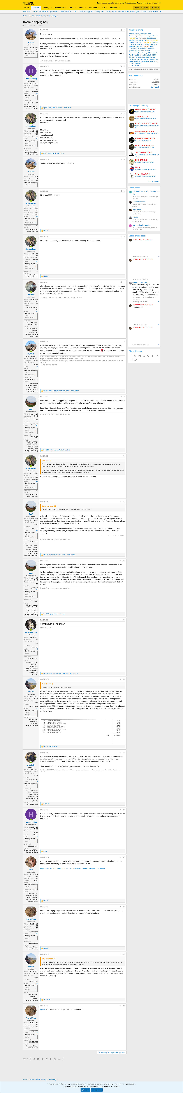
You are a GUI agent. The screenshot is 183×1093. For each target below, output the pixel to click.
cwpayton (135, 282)
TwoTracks (132, 36)
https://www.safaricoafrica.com (145, 119)
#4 (124, 159)
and (50, 746)
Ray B (131, 55)
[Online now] (31, 76)
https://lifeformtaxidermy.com (145, 112)
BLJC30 (27, 25)
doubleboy (145, 36)
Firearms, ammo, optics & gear (128, 11)
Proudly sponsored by (138, 106)
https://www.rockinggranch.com (145, 169)
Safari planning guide (86, 11)
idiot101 (154, 53)
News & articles (66, 11)
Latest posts (134, 188)
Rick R (131, 61)
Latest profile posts (137, 236)
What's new (59, 8)
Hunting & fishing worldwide (150, 11)
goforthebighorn (134, 51)
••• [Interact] (158, 256)
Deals (71, 8)
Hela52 (136, 55)
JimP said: (45, 460)
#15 (124, 752)
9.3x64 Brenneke (139, 202)
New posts (26, 11)
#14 (124, 679)
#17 (124, 857)
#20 (124, 1005)
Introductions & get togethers (49, 11)
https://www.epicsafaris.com (144, 162)
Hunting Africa (99, 11)
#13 (124, 620)
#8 (124, 341)
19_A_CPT (132, 40)
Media (81, 8)
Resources (92, 8)
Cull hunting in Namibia (141, 225)
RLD (151, 46)
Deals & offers (137, 229)
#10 (124, 456)
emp (136, 38)
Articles (134, 206)
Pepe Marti (139, 46)
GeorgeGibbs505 (135, 63)
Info (103, 8)
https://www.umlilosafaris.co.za (145, 176)
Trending (45, 8)
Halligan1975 (145, 282)
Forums (36, 8)
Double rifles (136, 214)
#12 (124, 561)
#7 (124, 282)
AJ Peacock (142, 49)
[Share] (121, 30)
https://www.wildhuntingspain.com (146, 133)
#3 (124, 114)
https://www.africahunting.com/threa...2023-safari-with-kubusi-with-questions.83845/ (72, 868)
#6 (124, 236)
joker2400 (140, 44)
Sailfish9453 (152, 55)
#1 (124, 30)
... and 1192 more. (135, 65)
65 (37, 426)
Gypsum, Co (34, 424)
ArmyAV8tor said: (47, 959)
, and (54, 153)
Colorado (35, 137)
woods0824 (143, 55)
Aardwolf (132, 42)
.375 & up (135, 198)
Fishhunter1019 (143, 57)
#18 (124, 907)
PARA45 (132, 46)
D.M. (149, 53)
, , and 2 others (57, 450)
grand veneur (141, 40)
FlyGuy (137, 34)
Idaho (36, 880)
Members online (136, 30)
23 (37, 781)
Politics (135, 217)
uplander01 (151, 49)
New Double (137, 210)
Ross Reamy (142, 53)
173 (36, 708)
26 (37, 311)
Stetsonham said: (47, 506)
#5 (124, 191)
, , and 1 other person (61, 391)
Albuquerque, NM (32, 779)
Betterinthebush (145, 34)
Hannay (152, 57)
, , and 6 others (57, 108)
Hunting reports (111, 11)
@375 (42, 1010)
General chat (136, 221)
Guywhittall (132, 44)
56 (37, 882)
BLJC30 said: (46, 684)
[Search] (155, 8)
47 (37, 93)
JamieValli (155, 87)
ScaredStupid (151, 38)
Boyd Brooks (154, 61)
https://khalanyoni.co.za (143, 140)
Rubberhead (133, 49)
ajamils (131, 34)
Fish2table (153, 36)
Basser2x (137, 61)
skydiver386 (154, 59)
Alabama (35, 91)
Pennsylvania (34, 706)
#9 (124, 397)
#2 (124, 66)
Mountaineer (133, 53)
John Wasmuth (145, 51)
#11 (124, 501)
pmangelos (145, 61)
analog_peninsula (151, 44)
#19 (124, 954)
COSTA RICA (33, 647)
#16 (124, 810)
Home (26, 8)
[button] (51, 8)
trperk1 (146, 59)
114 (36, 366)
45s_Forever (133, 57)
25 (37, 139)
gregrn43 (140, 59)
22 (37, 934)
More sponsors (153, 181)
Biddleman (132, 59)
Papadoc (155, 42)
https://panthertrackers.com (144, 147)
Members (114, 8)
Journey (138, 42)
